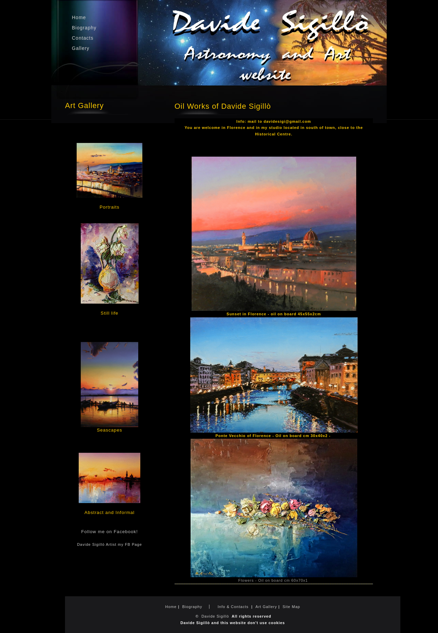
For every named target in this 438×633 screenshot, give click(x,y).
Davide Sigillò (215, 616)
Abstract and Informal (109, 512)
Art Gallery (266, 607)
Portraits (109, 207)
